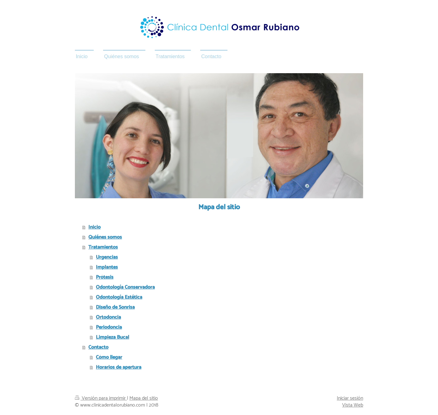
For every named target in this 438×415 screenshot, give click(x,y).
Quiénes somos (105, 237)
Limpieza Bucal (112, 337)
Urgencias (107, 257)
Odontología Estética (119, 297)
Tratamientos (103, 247)
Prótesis (104, 277)
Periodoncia (109, 327)
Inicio (94, 227)
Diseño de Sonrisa (115, 307)
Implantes (107, 267)
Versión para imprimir (101, 398)
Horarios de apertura (118, 367)
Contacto (98, 347)
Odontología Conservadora (125, 287)
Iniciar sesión (350, 398)
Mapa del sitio (143, 398)
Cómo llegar (109, 357)
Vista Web (352, 405)
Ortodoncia (108, 317)
